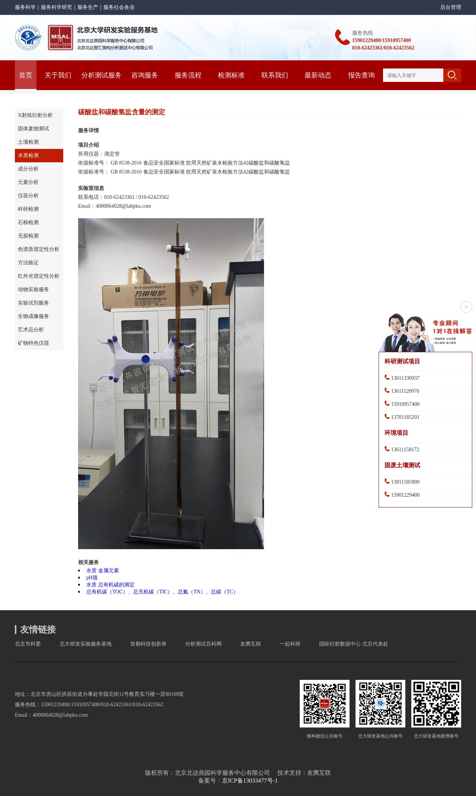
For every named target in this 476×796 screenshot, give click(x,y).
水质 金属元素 (102, 570)
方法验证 (28, 262)
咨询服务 (144, 75)
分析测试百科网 (203, 644)
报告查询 (361, 75)
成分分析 (28, 169)
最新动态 (318, 75)
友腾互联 (250, 644)
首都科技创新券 (148, 644)
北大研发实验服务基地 (86, 644)
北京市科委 (28, 644)
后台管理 (450, 7)
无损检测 (28, 236)
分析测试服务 (101, 75)
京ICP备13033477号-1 (250, 780)
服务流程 (188, 75)
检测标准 (231, 75)
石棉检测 (28, 222)
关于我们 (58, 75)
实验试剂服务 (33, 303)
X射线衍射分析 (35, 115)
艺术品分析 (31, 329)
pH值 (92, 577)
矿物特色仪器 (33, 343)
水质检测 (28, 155)
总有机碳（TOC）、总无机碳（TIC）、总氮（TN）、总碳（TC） (162, 592)
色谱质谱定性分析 (39, 249)
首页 (25, 75)
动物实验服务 (33, 289)
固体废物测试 (33, 128)
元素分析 (28, 182)
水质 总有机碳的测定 (110, 585)
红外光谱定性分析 (39, 276)
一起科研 (290, 644)
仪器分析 (28, 195)
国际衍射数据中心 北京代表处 (353, 644)
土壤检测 (28, 142)
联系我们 (274, 75)
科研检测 (28, 209)
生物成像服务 (33, 316)
